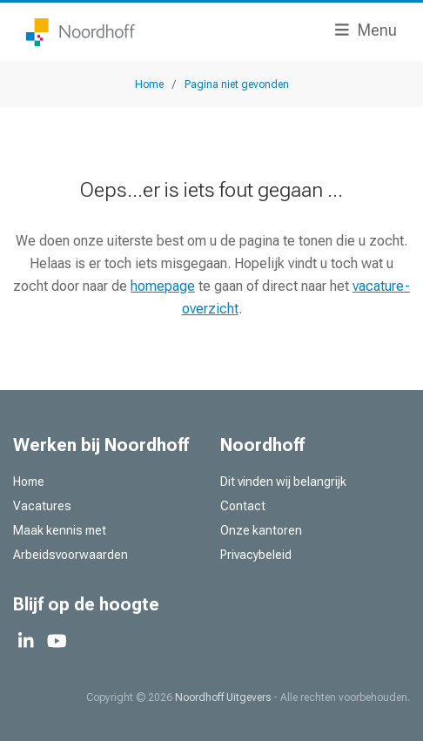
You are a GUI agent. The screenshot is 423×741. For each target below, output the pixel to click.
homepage (163, 286)
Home (28, 481)
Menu (366, 30)
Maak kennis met (59, 530)
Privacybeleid (256, 555)
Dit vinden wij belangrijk (283, 481)
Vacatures (42, 506)
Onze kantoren (261, 530)
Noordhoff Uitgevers (223, 697)
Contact (242, 506)
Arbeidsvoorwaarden (70, 555)
